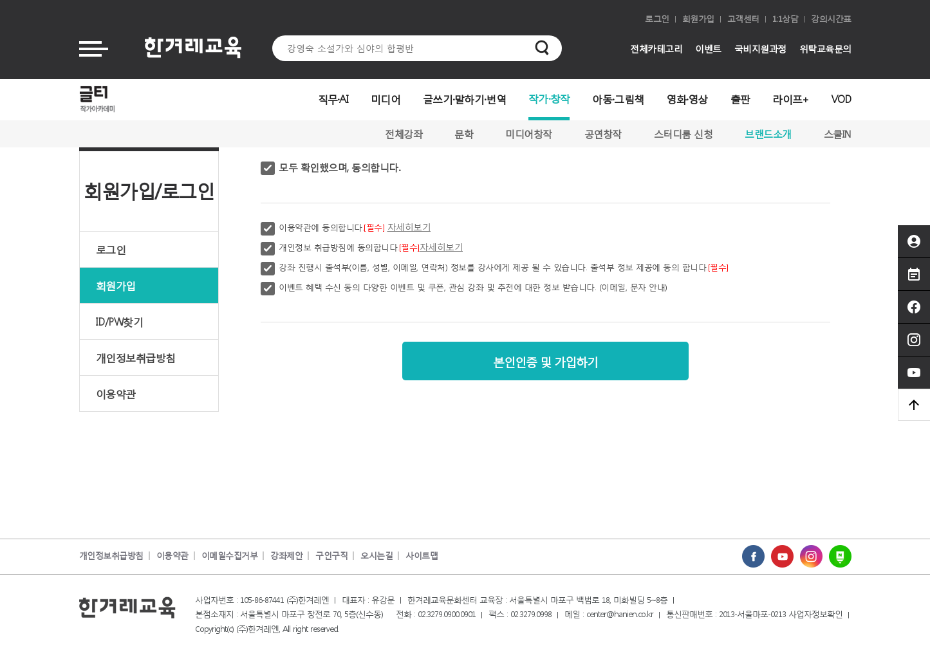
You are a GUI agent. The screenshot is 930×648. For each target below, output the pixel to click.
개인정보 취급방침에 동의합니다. (371, 247)
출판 (740, 99)
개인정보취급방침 (136, 357)
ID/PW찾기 (120, 321)
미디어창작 (528, 133)
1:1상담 (785, 19)
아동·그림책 (618, 99)
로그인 (657, 19)
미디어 (385, 99)
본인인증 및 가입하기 (545, 361)
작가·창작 (549, 98)
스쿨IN (837, 133)
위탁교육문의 (825, 48)
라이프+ (790, 99)
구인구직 (331, 555)
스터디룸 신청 (683, 133)
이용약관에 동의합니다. (355, 227)
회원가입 (698, 19)
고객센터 (743, 19)
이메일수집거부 (229, 555)
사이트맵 (421, 555)
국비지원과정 (760, 48)
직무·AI (333, 99)
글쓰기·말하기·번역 (464, 99)
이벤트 (708, 48)
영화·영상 (687, 99)
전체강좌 (403, 133)
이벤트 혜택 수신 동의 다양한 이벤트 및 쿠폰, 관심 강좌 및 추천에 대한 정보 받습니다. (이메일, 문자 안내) (473, 287)
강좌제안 (286, 555)
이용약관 (116, 393)
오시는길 (376, 555)
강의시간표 (831, 19)
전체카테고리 (656, 48)
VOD (841, 99)
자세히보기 (409, 227)
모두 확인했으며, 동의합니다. (339, 167)
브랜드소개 (768, 133)
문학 (463, 133)
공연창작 (603, 133)
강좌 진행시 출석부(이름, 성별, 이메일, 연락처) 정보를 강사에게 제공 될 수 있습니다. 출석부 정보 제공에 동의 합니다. (504, 267)
